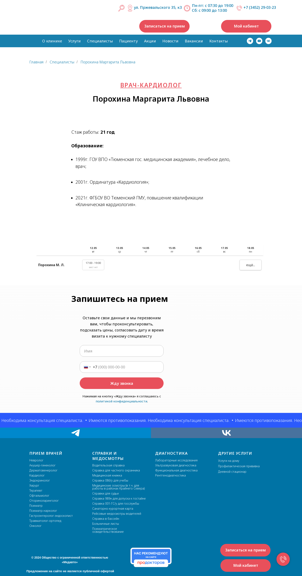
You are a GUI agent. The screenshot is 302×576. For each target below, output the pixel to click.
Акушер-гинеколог (42, 465)
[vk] (268, 41)
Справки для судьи (105, 493)
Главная (36, 62)
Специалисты (100, 40)
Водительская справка (108, 465)
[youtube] (259, 41)
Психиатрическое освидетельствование (108, 530)
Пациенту (128, 40)
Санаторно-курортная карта (112, 509)
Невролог (36, 460)
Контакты (218, 40)
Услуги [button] (74, 40)
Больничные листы (105, 524)
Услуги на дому (228, 461)
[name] (122, 351)
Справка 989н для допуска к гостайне (119, 498)
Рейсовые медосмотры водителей (116, 514)
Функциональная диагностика (176, 470)
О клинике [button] (52, 40)
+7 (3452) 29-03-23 (259, 7)
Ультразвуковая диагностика (175, 465)
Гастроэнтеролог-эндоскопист (51, 516)
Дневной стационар (232, 472)
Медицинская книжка (107, 475)
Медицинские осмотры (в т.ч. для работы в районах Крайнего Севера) (118, 486)
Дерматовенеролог (43, 470)
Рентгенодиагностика (170, 475)
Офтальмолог (39, 495)
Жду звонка (121, 383)
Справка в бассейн (105, 519)
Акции (150, 40)
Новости (170, 40)
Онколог (35, 526)
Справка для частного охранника (116, 470)
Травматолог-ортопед (45, 521)
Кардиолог (37, 475)
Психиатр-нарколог (43, 511)
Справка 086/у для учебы (110, 480)
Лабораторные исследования (176, 460)
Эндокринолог (39, 480)
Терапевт (35, 490)
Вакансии (194, 40)
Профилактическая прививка (239, 466)
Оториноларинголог (44, 501)
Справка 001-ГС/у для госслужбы (115, 503)
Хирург (34, 485)
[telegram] (250, 41)
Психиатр (36, 506)
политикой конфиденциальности (121, 401)
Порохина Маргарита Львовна (108, 62)
